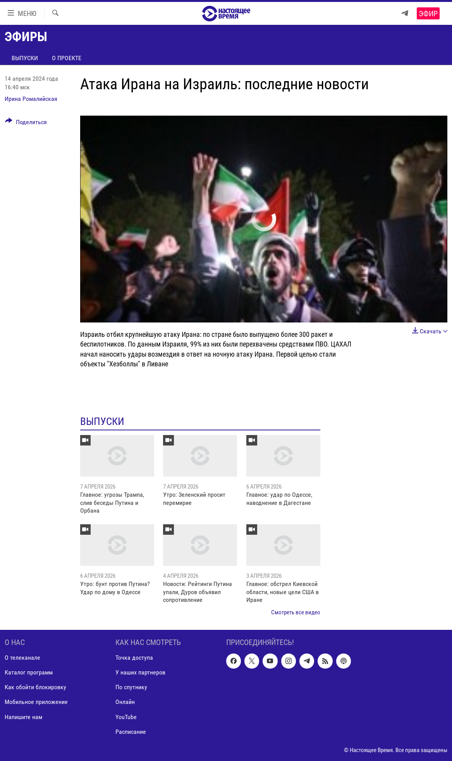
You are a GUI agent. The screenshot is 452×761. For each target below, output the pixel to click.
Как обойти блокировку (35, 687)
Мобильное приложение (36, 702)
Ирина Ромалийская (31, 98)
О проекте (66, 58)
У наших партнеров (140, 672)
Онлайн (125, 702)
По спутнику (131, 687)
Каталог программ (29, 672)
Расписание (130, 731)
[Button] (26, 123)
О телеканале (22, 657)
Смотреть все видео (295, 612)
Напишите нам (23, 716)
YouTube (126, 716)
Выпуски (25, 58)
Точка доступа (134, 657)
